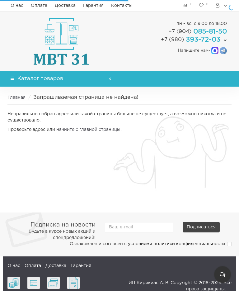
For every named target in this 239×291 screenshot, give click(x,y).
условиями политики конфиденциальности (176, 244)
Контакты (122, 5)
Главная (16, 97)
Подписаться (201, 227)
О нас (17, 5)
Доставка (65, 5)
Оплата (39, 5)
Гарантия (93, 5)
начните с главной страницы (88, 129)
